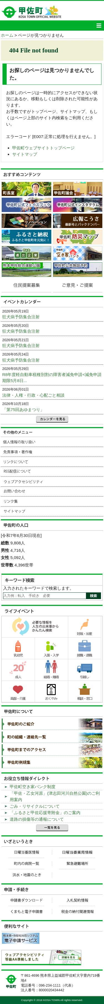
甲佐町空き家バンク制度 (32, 786)
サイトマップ (24, 154)
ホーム (7, 35)
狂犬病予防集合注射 (21, 316)
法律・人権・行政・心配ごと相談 (33, 395)
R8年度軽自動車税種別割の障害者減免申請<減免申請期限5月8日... (52, 377)
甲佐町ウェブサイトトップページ (43, 147)
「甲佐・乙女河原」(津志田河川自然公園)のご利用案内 (55, 796)
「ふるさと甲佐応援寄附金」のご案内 (45, 812)
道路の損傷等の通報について (37, 819)
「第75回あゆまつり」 (23, 409)
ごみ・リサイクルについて (35, 806)
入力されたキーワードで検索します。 (38, 588)
